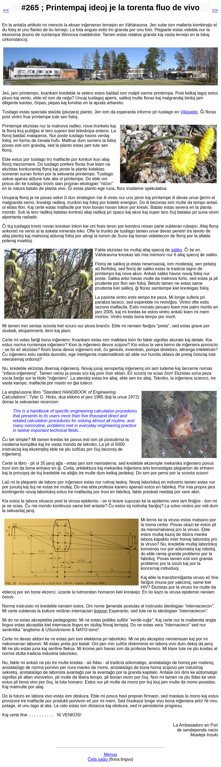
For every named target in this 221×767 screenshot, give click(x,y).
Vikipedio (189, 112)
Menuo (110, 755)
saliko (176, 250)
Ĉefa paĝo (98, 760)
